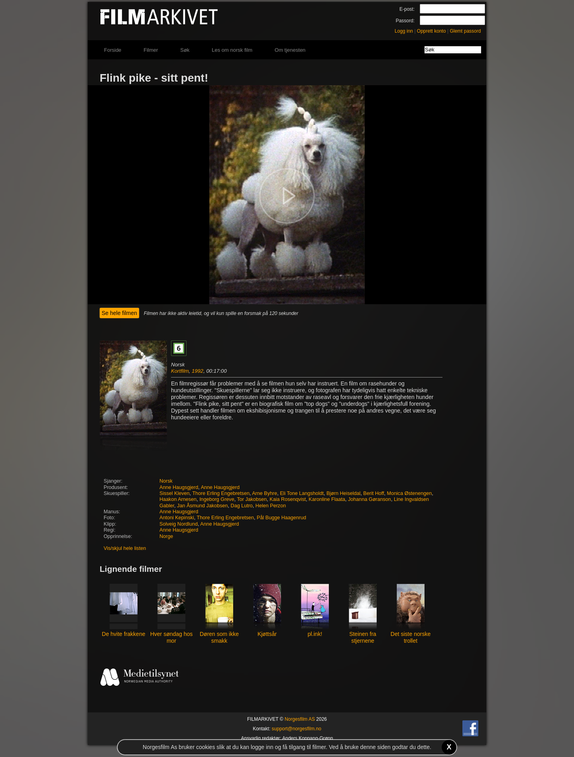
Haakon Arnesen (178, 499)
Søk (184, 50)
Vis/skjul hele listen (125, 548)
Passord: (405, 20)
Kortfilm (180, 371)
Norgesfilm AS (300, 719)
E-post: (407, 9)
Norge (166, 536)
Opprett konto (431, 31)
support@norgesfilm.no (296, 729)
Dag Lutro (242, 506)
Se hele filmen (119, 313)
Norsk (166, 481)
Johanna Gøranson (369, 499)
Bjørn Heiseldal (343, 493)
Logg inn (404, 31)
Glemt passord (465, 31)
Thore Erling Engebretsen (221, 493)
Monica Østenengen (409, 493)
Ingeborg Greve (216, 499)
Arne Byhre (264, 493)
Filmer (151, 50)
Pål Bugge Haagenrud (281, 517)
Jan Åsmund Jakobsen (202, 506)
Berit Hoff (373, 493)
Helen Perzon (271, 506)
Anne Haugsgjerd (178, 487)
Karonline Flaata (327, 499)
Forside (112, 50)
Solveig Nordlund (178, 524)
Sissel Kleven (174, 493)
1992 (197, 371)
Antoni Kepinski (176, 517)
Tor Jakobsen (252, 499)
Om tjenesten (290, 50)
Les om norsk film (232, 50)
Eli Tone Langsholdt (302, 493)
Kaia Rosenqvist (287, 499)
